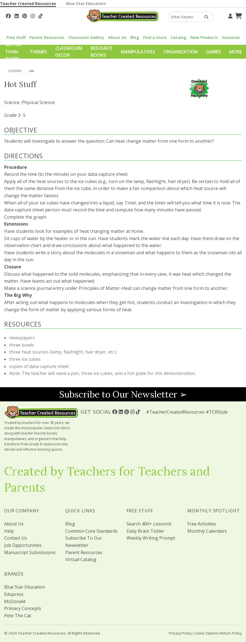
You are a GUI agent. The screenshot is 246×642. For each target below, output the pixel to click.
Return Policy (231, 633)
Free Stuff (16, 37)
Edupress (14, 594)
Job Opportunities (23, 545)
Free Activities (201, 524)
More (235, 52)
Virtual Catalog (80, 559)
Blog (134, 37)
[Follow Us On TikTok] (40, 15)
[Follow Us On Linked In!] (16, 15)
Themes (38, 52)
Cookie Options (206, 633)
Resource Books (102, 51)
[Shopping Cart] (237, 15)
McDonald (14, 601)
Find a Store (155, 37)
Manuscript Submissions (30, 552)
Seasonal (231, 37)
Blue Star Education (86, 3)
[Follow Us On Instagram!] (33, 15)
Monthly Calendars (207, 531)
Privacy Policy (180, 633)
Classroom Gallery (86, 37)
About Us (117, 37)
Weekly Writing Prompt (150, 538)
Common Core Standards (91, 531)
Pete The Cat (17, 616)
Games (213, 52)
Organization (180, 52)
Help (9, 531)
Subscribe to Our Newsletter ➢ (123, 394)
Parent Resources (46, 37)
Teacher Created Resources (28, 3)
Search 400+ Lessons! (148, 524)
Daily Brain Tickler (145, 531)
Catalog (178, 37)
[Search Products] (204, 17)
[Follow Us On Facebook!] (8, 15)
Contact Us (15, 538)
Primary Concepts (22, 608)
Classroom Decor (68, 51)
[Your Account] (229, 15)
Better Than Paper (13, 51)
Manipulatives (138, 52)
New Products (204, 37)
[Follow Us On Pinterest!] (24, 15)
